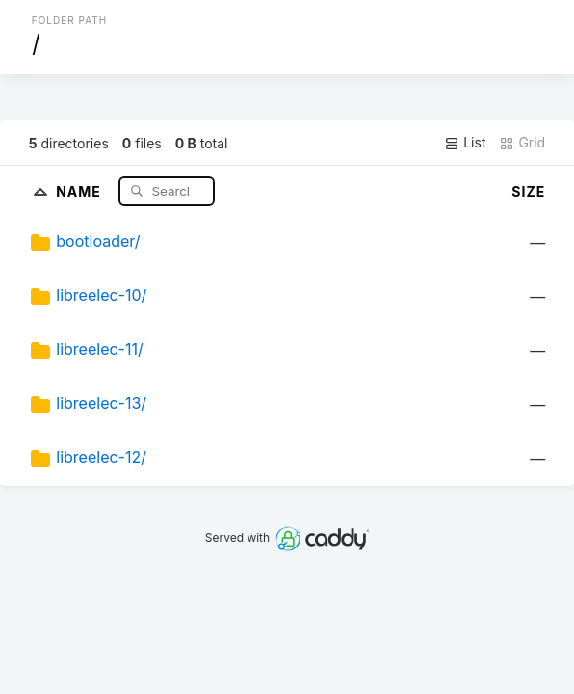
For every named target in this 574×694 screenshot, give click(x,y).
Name (80, 190)
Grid (522, 142)
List (464, 142)
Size (528, 191)
